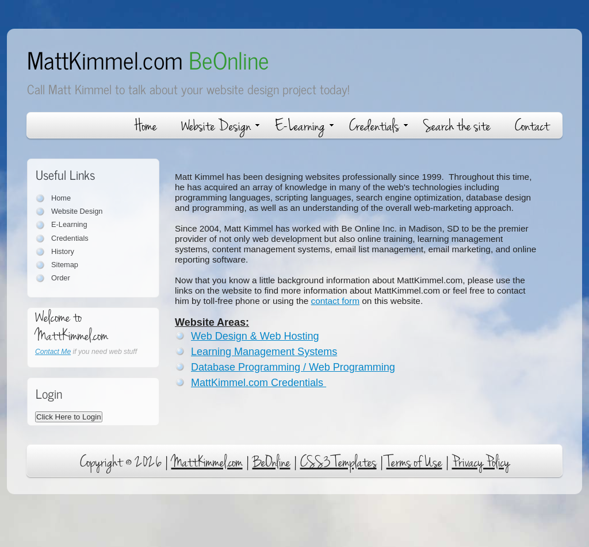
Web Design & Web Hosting (255, 336)
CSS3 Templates (338, 462)
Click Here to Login (68, 417)
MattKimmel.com (148, 59)
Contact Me (53, 352)
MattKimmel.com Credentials (258, 382)
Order (60, 278)
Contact (532, 126)
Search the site (457, 126)
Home (146, 126)
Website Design (220, 126)
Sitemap (64, 264)
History (62, 251)
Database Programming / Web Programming (293, 367)
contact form (335, 301)
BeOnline (271, 462)
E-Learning (304, 126)
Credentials (378, 126)
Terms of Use (414, 462)
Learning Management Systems (264, 351)
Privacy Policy (481, 462)
